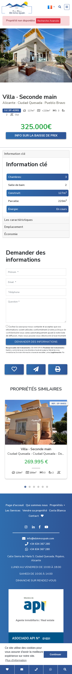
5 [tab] (43, 487)
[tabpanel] (36, 440)
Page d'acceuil (15, 505)
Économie (11, 234)
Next (68, 55)
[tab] (36, 154)
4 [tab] (38, 487)
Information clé (14, 154)
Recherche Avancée (48, 20)
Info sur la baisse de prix (36, 135)
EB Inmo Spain (17, 7)
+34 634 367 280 (37, 544)
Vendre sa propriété (34, 510)
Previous (4, 55)
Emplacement (13, 227)
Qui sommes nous (37, 505)
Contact (34, 516)
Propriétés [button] (56, 505)
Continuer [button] (55, 654)
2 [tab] (30, 487)
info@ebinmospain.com (40, 538)
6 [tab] (47, 487)
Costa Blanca (57, 510)
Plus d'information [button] (16, 660)
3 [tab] (34, 487)
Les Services (12, 510)
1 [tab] (25, 487)
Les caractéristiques (18, 220)
